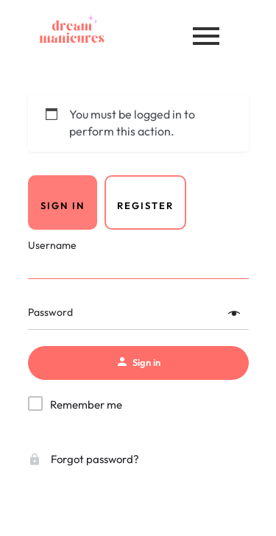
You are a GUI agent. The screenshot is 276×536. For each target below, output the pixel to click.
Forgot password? (83, 459)
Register (145, 205)
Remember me (86, 405)
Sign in (62, 205)
